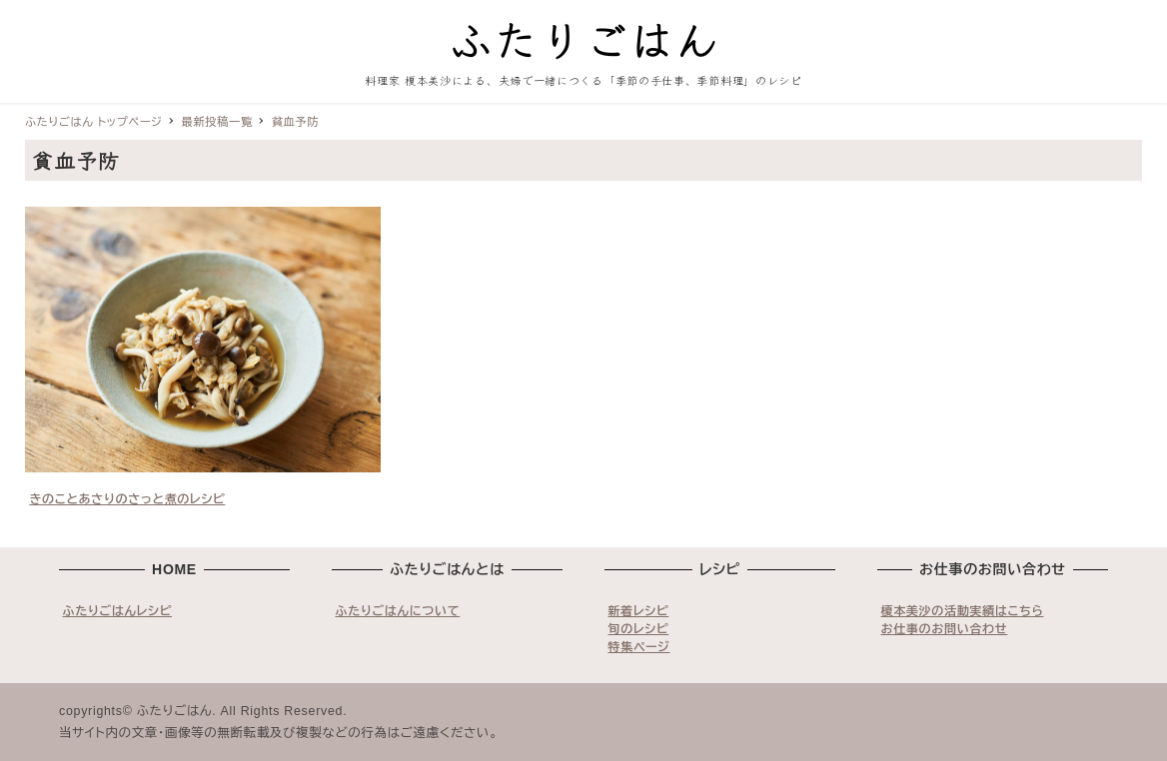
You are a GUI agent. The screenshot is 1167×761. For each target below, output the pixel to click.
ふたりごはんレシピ (118, 611)
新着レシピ (638, 611)
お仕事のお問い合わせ (944, 629)
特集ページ (639, 647)
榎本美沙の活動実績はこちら (962, 611)
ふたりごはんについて (398, 611)
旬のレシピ (638, 629)
